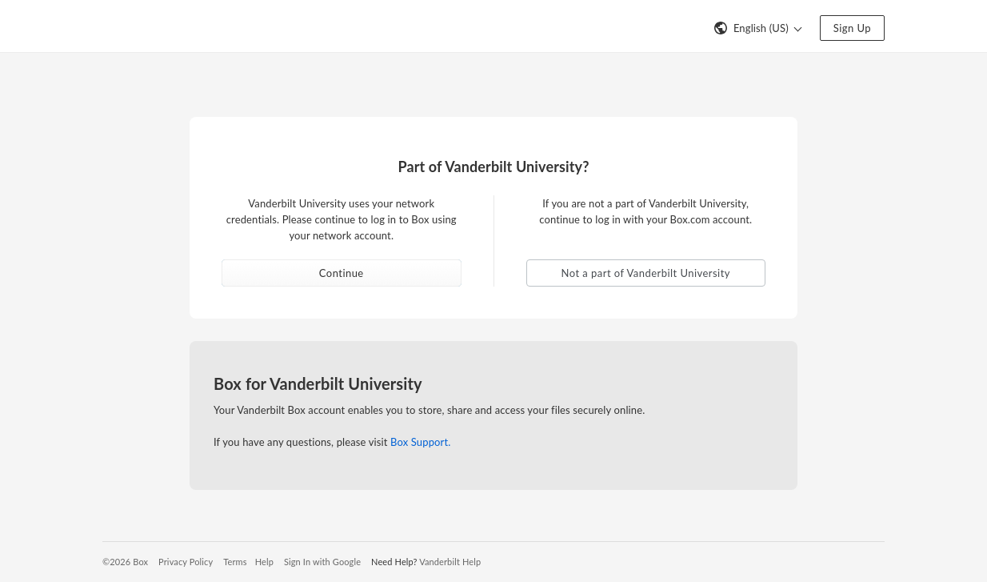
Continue (341, 273)
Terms (234, 561)
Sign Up (852, 28)
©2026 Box (125, 561)
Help (264, 561)
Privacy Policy (185, 561)
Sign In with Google (322, 561)
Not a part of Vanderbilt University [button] (645, 273)
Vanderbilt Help (450, 561)
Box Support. (420, 441)
